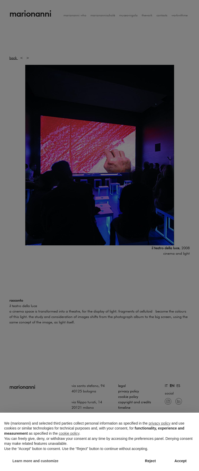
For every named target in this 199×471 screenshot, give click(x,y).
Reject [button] (150, 461)
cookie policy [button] (69, 433)
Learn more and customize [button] (35, 461)
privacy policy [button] (159, 423)
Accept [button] (180, 461)
